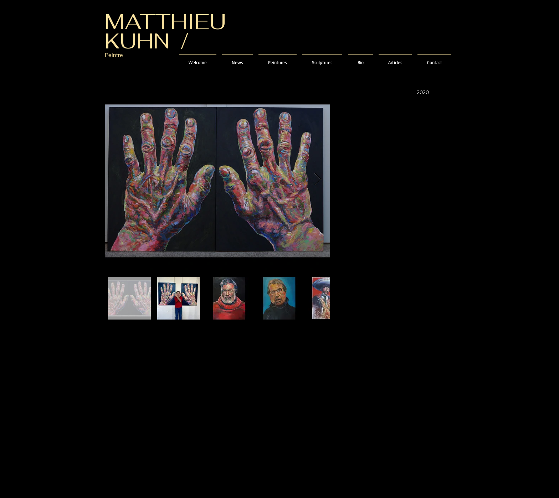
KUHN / (146, 41)
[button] (277, 59)
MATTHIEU (165, 22)
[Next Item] (318, 179)
